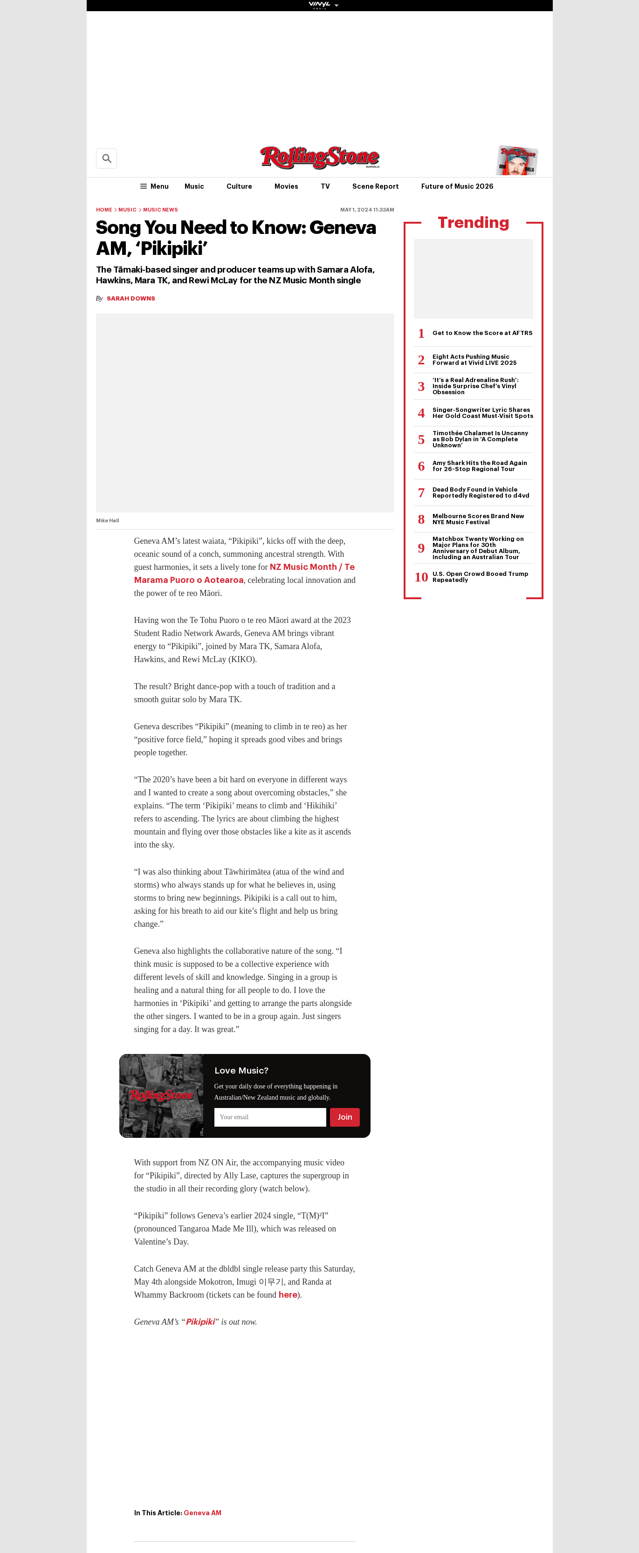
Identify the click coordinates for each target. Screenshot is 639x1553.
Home (104, 209)
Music (194, 186)
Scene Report (375, 186)
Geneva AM (202, 1513)
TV (325, 186)
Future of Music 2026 (457, 186)
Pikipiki (200, 1322)
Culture (239, 186)
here (288, 1295)
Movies (286, 186)
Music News (160, 209)
